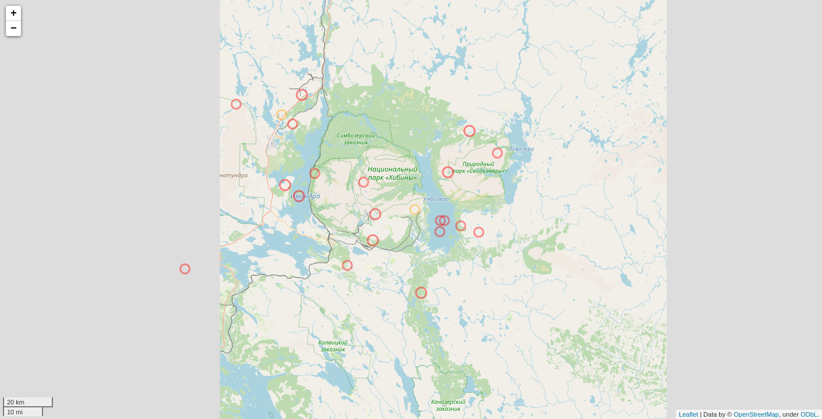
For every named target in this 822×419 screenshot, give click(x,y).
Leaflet (688, 414)
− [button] (13, 28)
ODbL (808, 414)
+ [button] (13, 13)
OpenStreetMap (756, 414)
